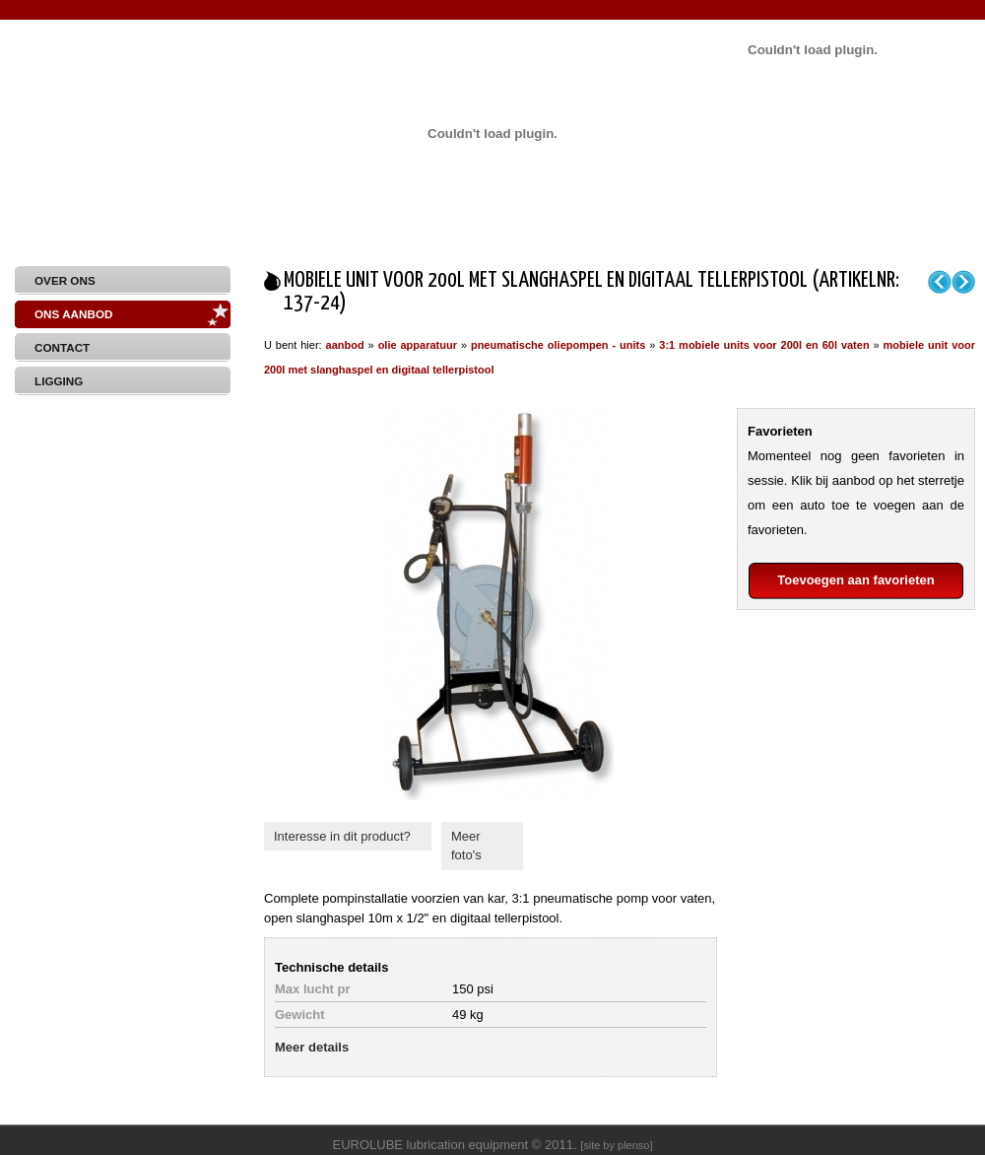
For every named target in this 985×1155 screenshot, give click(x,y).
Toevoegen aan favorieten (855, 580)
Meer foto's (466, 846)
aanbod (345, 345)
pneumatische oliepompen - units (558, 345)
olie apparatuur (417, 345)
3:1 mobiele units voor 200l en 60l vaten (764, 345)
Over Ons (65, 280)
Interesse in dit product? (342, 836)
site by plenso (616, 1145)
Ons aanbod (73, 313)
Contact (62, 347)
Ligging (58, 380)
